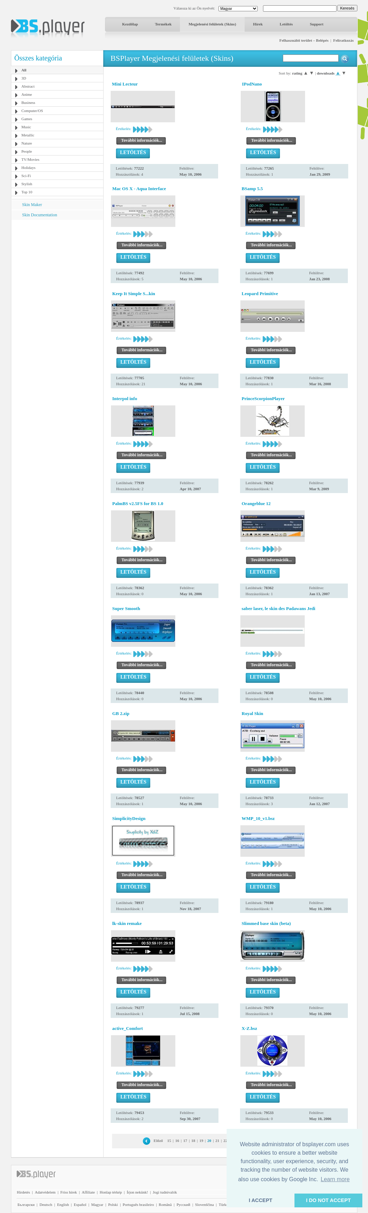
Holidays (29, 167)
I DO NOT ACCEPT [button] (328, 1200)
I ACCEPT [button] (261, 1200)
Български (26, 1204)
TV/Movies (31, 159)
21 (217, 1140)
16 (177, 1140)
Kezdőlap (130, 24)
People (27, 151)
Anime (27, 94)
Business (28, 102)
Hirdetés (23, 1192)
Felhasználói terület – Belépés (303, 40)
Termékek (163, 24)
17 (185, 1140)
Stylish (27, 184)
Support (316, 24)
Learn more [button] (335, 1179)
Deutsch (46, 1204)
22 (225, 1140)
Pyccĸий (183, 1204)
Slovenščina (204, 1204)
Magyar (97, 1204)
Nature (27, 143)
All (24, 70)
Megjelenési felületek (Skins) (212, 24)
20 (209, 1140)
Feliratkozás (343, 40)
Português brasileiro (138, 1204)
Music (26, 127)
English (63, 1204)
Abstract (28, 86)
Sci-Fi (26, 176)
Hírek (258, 24)
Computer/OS (32, 111)
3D (24, 78)
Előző (158, 1140)
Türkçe (224, 1204)
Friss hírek (68, 1192)
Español (80, 1204)
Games (27, 119)
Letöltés (286, 24)
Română (165, 1204)
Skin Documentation (39, 214)
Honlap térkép (111, 1192)
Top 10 (27, 192)
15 (169, 1140)
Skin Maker (32, 204)
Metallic (28, 135)
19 (201, 1140)
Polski (113, 1204)
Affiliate (88, 1192)
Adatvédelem (45, 1192)
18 (193, 1140)
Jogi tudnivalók (165, 1192)
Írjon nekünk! (137, 1192)
